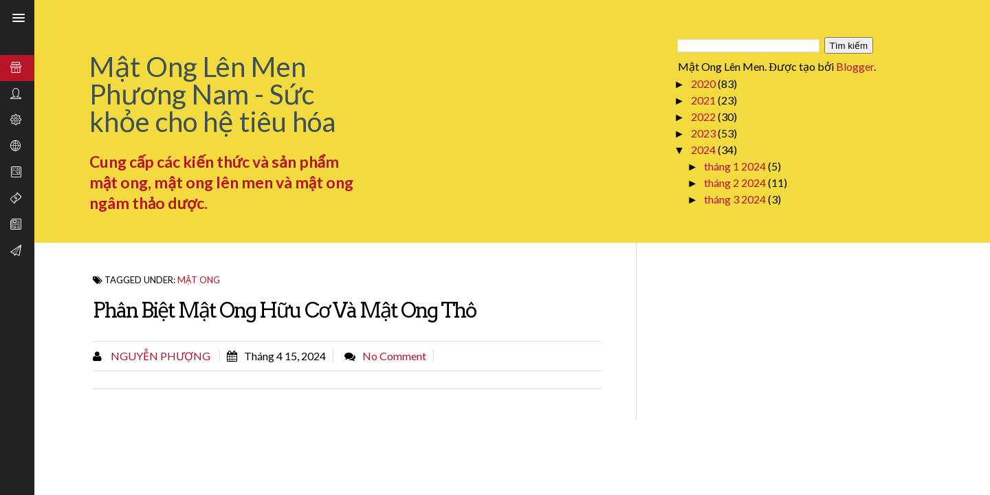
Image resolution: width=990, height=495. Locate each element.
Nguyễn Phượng (159, 355)
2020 (704, 83)
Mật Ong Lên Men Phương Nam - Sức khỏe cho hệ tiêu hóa (212, 94)
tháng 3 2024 (736, 199)
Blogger (855, 66)
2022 (704, 116)
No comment (394, 355)
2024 (704, 149)
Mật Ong (198, 279)
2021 (704, 100)
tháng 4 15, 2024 (285, 355)
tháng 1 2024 (736, 166)
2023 (704, 133)
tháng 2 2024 (736, 182)
